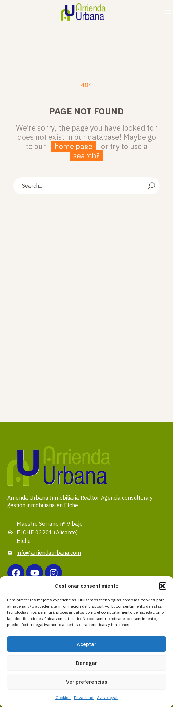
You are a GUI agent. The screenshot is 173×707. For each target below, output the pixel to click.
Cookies (63, 697)
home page (73, 146)
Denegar (86, 663)
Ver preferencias (86, 682)
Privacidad (84, 697)
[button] (162, 586)
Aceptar (86, 644)
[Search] (86, 185)
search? (86, 155)
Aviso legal (107, 697)
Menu (168, 12)
